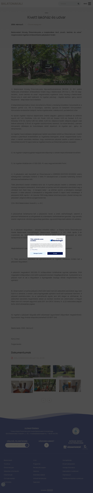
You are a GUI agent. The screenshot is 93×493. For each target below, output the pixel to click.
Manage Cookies (38, 253)
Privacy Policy (34, 249)
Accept (55, 253)
